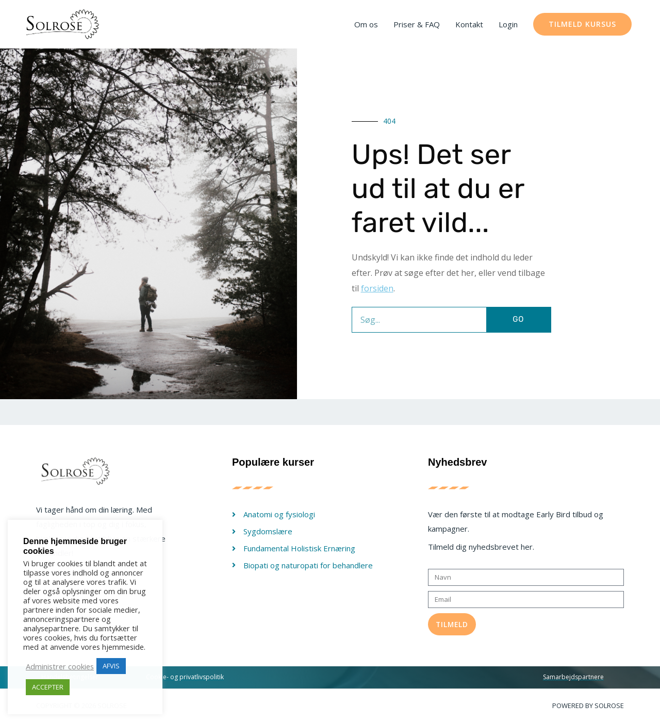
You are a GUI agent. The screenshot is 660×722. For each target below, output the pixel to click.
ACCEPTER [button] (47, 687)
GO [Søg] (518, 319)
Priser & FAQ (416, 24)
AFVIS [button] (111, 665)
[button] (582, 24)
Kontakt (469, 24)
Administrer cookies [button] (60, 666)
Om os (366, 24)
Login (508, 24)
